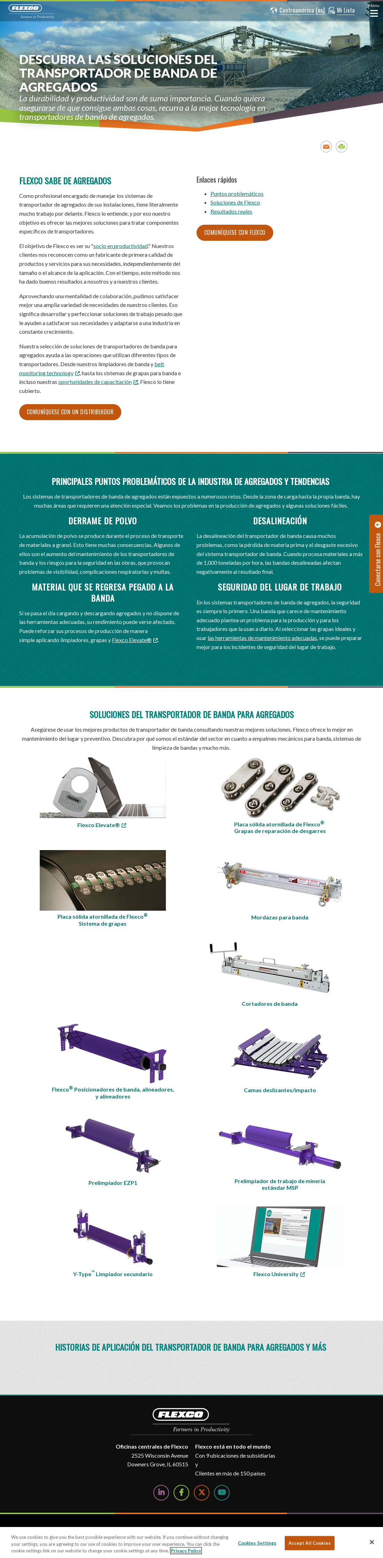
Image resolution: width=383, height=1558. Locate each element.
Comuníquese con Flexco (235, 232)
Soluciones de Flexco (235, 202)
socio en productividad (120, 245)
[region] (191, 1542)
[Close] (372, 1542)
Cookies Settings (257, 1542)
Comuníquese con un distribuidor (70, 412)
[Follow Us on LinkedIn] (161, 1492)
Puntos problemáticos (236, 193)
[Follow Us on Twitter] (201, 1492)
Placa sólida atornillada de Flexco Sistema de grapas (103, 919)
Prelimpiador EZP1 (113, 1182)
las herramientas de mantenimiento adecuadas (262, 637)
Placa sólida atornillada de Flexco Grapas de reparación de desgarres (280, 827)
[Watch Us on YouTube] (222, 1492)
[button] (292, 10)
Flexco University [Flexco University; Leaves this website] (276, 1274)
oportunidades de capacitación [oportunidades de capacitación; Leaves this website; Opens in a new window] (95, 381)
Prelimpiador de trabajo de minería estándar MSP (280, 1184)
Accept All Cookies (310, 1542)
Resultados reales (231, 211)
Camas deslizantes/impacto (280, 1090)
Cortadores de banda (270, 1003)
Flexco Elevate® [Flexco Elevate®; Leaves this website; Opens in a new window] (132, 640)
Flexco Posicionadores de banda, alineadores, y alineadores (113, 1092)
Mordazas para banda (279, 917)
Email (326, 146)
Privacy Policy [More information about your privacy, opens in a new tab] (186, 1550)
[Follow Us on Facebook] (181, 1492)
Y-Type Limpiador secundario (113, 1273)
